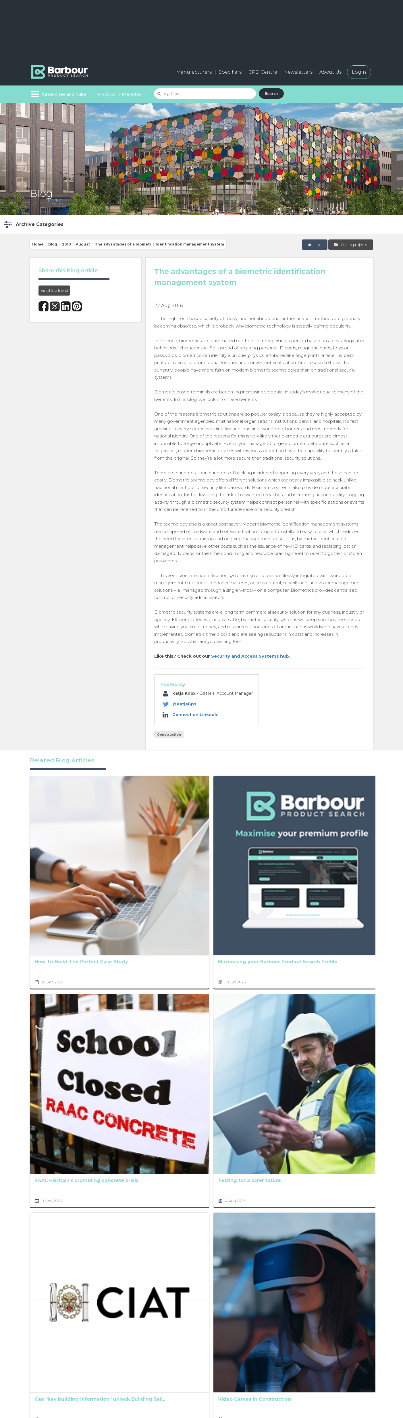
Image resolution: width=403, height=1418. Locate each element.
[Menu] (58, 94)
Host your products (139, 1355)
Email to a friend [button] (54, 290)
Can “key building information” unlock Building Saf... (59, 1072)
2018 (66, 244)
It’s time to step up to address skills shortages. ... (200, 963)
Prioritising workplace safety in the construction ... (270, 854)
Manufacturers (194, 72)
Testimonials (131, 1368)
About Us (330, 72)
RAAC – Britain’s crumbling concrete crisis (59, 963)
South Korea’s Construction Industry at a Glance (200, 1073)
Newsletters (298, 72)
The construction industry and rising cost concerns (336, 854)
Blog (52, 244)
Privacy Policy (159, 1239)
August (83, 244)
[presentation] (189, 1266)
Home (38, 244)
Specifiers (230, 72)
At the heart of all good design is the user (266, 963)
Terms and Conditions (220, 1246)
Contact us (201, 1342)
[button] (33, 224)
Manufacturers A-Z (139, 1329)
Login (359, 72)
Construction (169, 734)
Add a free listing (136, 1342)
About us (200, 1329)
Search (271, 93)
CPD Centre (262, 72)
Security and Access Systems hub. (250, 656)
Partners (199, 1355)
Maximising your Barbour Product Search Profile (124, 854)
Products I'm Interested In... (123, 94)
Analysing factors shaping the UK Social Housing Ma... (200, 854)
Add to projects (350, 244)
